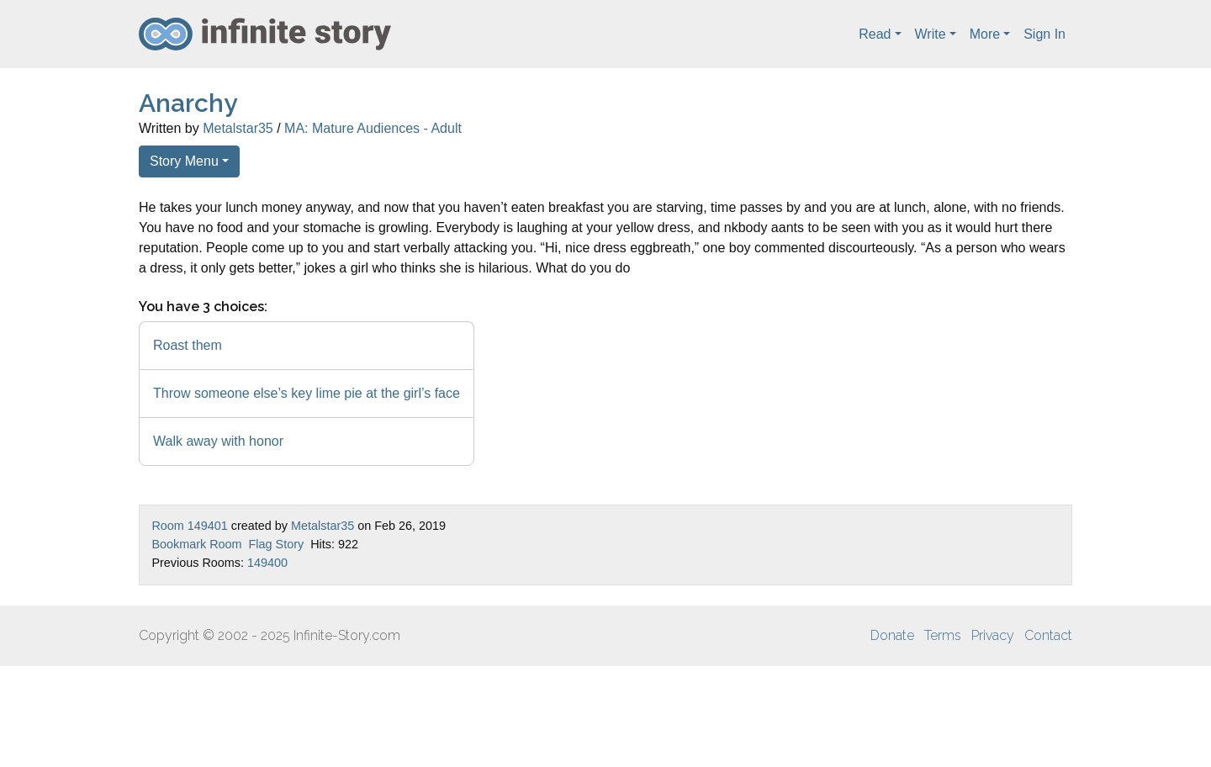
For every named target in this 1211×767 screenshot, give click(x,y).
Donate (892, 635)
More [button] (985, 34)
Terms (942, 635)
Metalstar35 (238, 128)
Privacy (992, 635)
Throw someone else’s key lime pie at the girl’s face (306, 393)
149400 (267, 562)
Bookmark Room (196, 544)
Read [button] (875, 34)
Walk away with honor (218, 441)
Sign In (1044, 34)
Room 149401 (189, 525)
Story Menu (184, 161)
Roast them (187, 345)
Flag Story (276, 544)
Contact (1048, 635)
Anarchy (188, 103)
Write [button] (930, 34)
